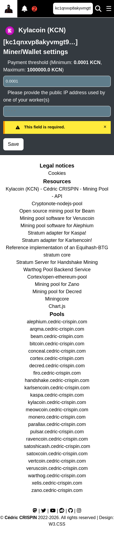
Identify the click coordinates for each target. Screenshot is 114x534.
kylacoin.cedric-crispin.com (57, 402)
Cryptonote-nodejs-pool (57, 203)
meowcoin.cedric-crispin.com (57, 409)
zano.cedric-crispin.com (57, 490)
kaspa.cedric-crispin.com (57, 395)
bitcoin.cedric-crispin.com (57, 343)
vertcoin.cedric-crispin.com (57, 461)
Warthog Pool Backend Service (56, 269)
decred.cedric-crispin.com (57, 365)
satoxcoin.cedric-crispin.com (56, 453)
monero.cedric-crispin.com (57, 417)
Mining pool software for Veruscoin (57, 218)
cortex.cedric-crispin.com (57, 358)
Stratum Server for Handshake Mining (57, 262)
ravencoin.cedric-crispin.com (57, 439)
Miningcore (57, 299)
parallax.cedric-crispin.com (57, 424)
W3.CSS (57, 524)
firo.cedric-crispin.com (57, 373)
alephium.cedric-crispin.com (57, 321)
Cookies (57, 173)
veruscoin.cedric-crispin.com (57, 468)
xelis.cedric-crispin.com (57, 483)
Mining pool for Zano (57, 284)
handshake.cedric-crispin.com (57, 380)
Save (13, 144)
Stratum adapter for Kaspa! (57, 233)
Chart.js (56, 306)
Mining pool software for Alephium (56, 225)
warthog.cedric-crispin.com (57, 475)
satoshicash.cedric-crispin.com (57, 446)
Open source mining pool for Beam (57, 211)
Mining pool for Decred (57, 291)
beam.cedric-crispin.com (57, 336)
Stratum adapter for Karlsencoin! (57, 240)
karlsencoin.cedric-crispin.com (57, 387)
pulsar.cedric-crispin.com (57, 431)
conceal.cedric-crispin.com (57, 351)
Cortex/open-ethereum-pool (57, 277)
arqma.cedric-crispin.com (57, 329)
